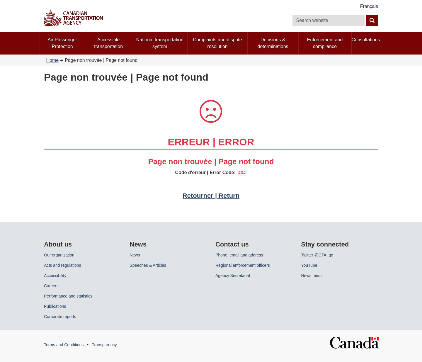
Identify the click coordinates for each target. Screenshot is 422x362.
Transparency (104, 344)
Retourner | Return (211, 195)
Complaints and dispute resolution (217, 43)
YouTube (309, 265)
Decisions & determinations (273, 43)
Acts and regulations (62, 265)
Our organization (59, 255)
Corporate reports (60, 316)
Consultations (366, 39)
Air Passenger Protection (62, 43)
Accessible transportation (108, 43)
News (135, 255)
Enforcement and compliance (325, 43)
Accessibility (55, 275)
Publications (55, 306)
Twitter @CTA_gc (317, 255)
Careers (51, 285)
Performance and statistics (68, 296)
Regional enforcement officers (242, 265)
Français (369, 6)
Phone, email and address (239, 255)
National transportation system (159, 43)
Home (52, 60)
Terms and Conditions (64, 344)
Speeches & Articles (148, 265)
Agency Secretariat (232, 275)
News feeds (312, 275)
